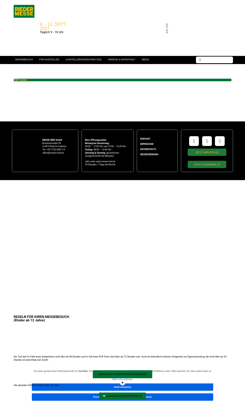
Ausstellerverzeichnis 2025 (83, 59)
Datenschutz (148, 149)
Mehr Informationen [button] (122, 379)
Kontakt (145, 139)
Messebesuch (24, 59)
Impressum (146, 144)
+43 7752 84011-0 (55, 149)
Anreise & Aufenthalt (121, 59)
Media (145, 59)
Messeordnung (149, 154)
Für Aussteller (49, 59)
